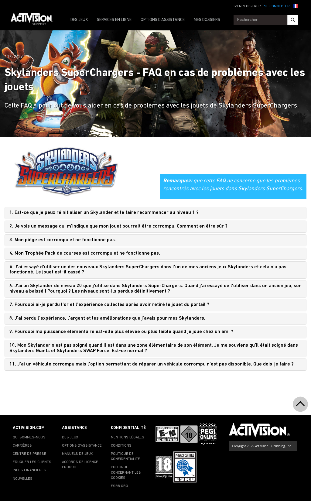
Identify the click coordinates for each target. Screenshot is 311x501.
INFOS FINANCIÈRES (29, 470)
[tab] (155, 213)
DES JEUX (79, 20)
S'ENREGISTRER (247, 6)
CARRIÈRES (22, 446)
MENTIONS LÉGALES (127, 437)
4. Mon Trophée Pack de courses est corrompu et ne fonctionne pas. (84, 253)
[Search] (292, 20)
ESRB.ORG (119, 486)
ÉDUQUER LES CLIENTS (32, 462)
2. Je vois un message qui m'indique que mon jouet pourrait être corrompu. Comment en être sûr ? (118, 226)
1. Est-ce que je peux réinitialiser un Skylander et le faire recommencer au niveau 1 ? (104, 212)
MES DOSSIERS (207, 20)
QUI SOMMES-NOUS (29, 437)
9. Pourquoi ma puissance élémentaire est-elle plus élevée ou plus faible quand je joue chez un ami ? (121, 331)
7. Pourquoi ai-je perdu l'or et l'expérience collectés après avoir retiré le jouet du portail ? (109, 304)
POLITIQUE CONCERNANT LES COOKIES (126, 472)
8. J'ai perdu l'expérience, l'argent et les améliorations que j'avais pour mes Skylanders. (107, 318)
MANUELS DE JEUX (77, 454)
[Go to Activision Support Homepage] (34, 20)
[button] (295, 6)
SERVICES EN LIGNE (114, 20)
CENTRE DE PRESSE (29, 454)
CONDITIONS (121, 446)
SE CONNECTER (277, 6)
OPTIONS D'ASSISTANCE (163, 20)
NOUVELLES (22, 479)
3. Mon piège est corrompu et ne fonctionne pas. (62, 240)
